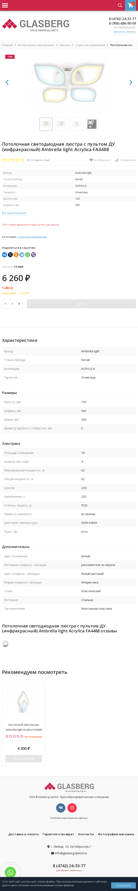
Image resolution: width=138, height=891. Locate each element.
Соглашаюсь (123, 885)
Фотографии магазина (116, 834)
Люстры (64, 45)
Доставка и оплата (23, 834)
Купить (81, 304)
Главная (7, 45)
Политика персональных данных (69, 817)
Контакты (86, 834)
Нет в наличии (24, 759)
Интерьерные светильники (36, 45)
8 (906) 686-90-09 (122, 23)
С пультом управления (90, 45)
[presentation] (7, 82)
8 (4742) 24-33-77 (122, 19)
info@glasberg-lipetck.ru (71, 853)
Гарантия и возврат (58, 834)
